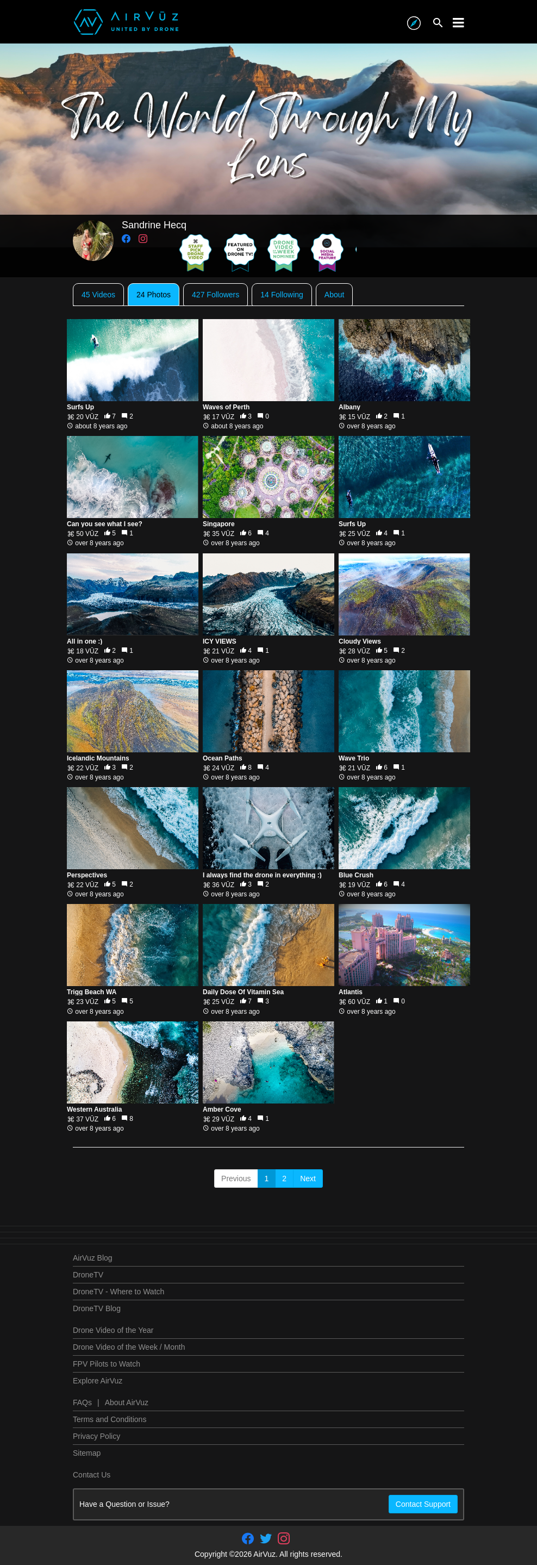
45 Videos (98, 294)
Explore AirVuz (97, 1380)
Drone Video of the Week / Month (129, 1347)
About (334, 294)
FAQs (82, 1402)
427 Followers (215, 294)
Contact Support (423, 1504)
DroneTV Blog (97, 1308)
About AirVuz (126, 1402)
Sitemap (87, 1453)
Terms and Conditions (109, 1419)
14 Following (281, 294)
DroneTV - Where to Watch (118, 1291)
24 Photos (153, 294)
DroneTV (88, 1274)
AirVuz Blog (93, 1258)
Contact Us (91, 1474)
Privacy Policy (96, 1436)
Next (308, 1178)
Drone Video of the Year (113, 1330)
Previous (236, 1178)
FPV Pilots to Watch (106, 1364)
